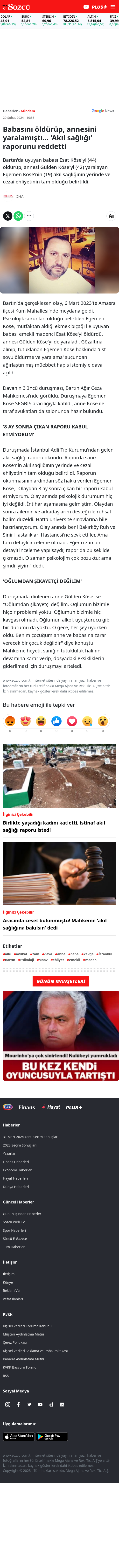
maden (91, 960)
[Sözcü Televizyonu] (8, 1107)
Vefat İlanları (13, 1299)
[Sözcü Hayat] (50, 1107)
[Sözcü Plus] (74, 1107)
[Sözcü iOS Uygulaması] (19, 1436)
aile (8, 954)
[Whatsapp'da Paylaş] (18, 216)
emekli (74, 960)
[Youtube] (40, 1404)
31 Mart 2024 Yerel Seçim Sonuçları (30, 1136)
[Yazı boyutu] (111, 216)
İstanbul (105, 954)
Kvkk (8, 1314)
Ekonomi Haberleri (18, 1170)
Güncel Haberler (18, 1202)
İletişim (10, 1262)
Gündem (28, 111)
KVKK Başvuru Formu (19, 1367)
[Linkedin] (62, 1404)
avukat (21, 954)
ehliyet (58, 960)
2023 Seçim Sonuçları (19, 1145)
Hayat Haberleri (15, 1178)
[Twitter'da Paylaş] (8, 216)
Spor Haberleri (14, 1230)
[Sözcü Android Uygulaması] (52, 1436)
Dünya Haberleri (16, 1186)
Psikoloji (27, 960)
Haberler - (11, 111)
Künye (8, 1282)
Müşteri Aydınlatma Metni (23, 1334)
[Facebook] (18, 1404)
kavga (88, 954)
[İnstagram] (8, 1404)
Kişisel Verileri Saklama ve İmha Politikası (35, 1351)
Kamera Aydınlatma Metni (23, 1359)
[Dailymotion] (51, 1404)
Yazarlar (9, 1153)
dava (48, 954)
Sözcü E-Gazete (15, 1238)
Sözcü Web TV (14, 1222)
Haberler (11, 1125)
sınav (43, 960)
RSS (6, 1375)
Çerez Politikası (15, 1342)
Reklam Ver (12, 1290)
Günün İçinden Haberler (22, 1213)
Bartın (10, 960)
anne (61, 954)
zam (35, 954)
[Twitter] (29, 1404)
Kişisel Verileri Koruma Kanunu (27, 1326)
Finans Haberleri (16, 1162)
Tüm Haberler (14, 1246)
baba (74, 954)
